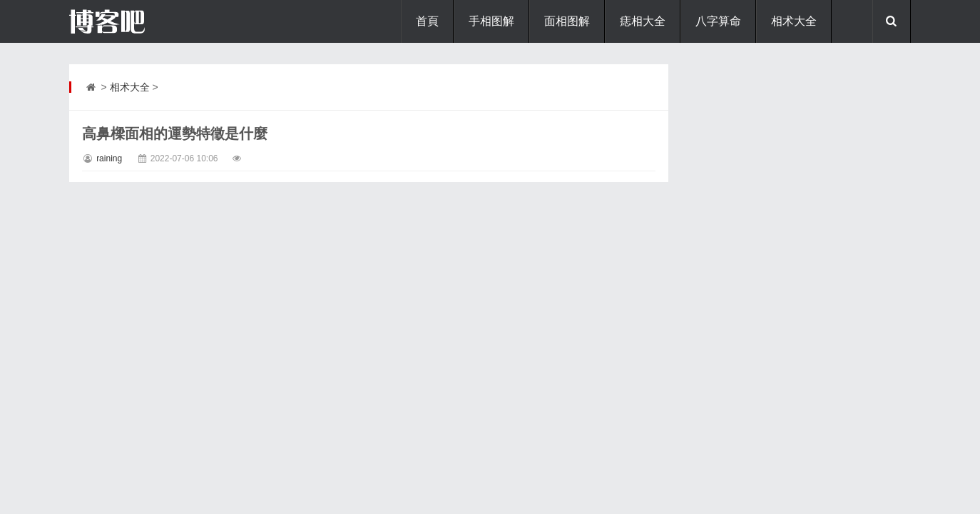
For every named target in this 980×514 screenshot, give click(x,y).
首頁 (427, 21)
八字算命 (718, 21)
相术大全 (794, 21)
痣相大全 (642, 21)
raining (109, 158)
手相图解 (491, 21)
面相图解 (567, 21)
